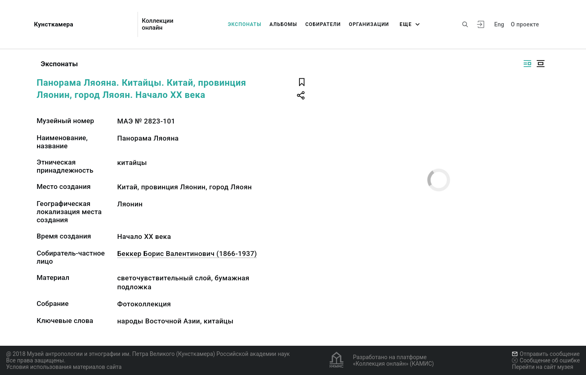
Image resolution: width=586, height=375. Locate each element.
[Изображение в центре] (540, 63)
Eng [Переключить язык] (499, 24)
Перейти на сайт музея (542, 367)
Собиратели (323, 24)
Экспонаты (245, 24)
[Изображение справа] (527, 63)
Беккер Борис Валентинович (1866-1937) (187, 253)
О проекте (525, 24)
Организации (369, 24)
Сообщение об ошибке (546, 360)
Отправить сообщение (545, 354)
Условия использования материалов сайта (64, 367)
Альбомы (283, 24)
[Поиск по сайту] (465, 24)
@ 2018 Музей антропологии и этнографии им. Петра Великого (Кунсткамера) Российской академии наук (148, 354)
